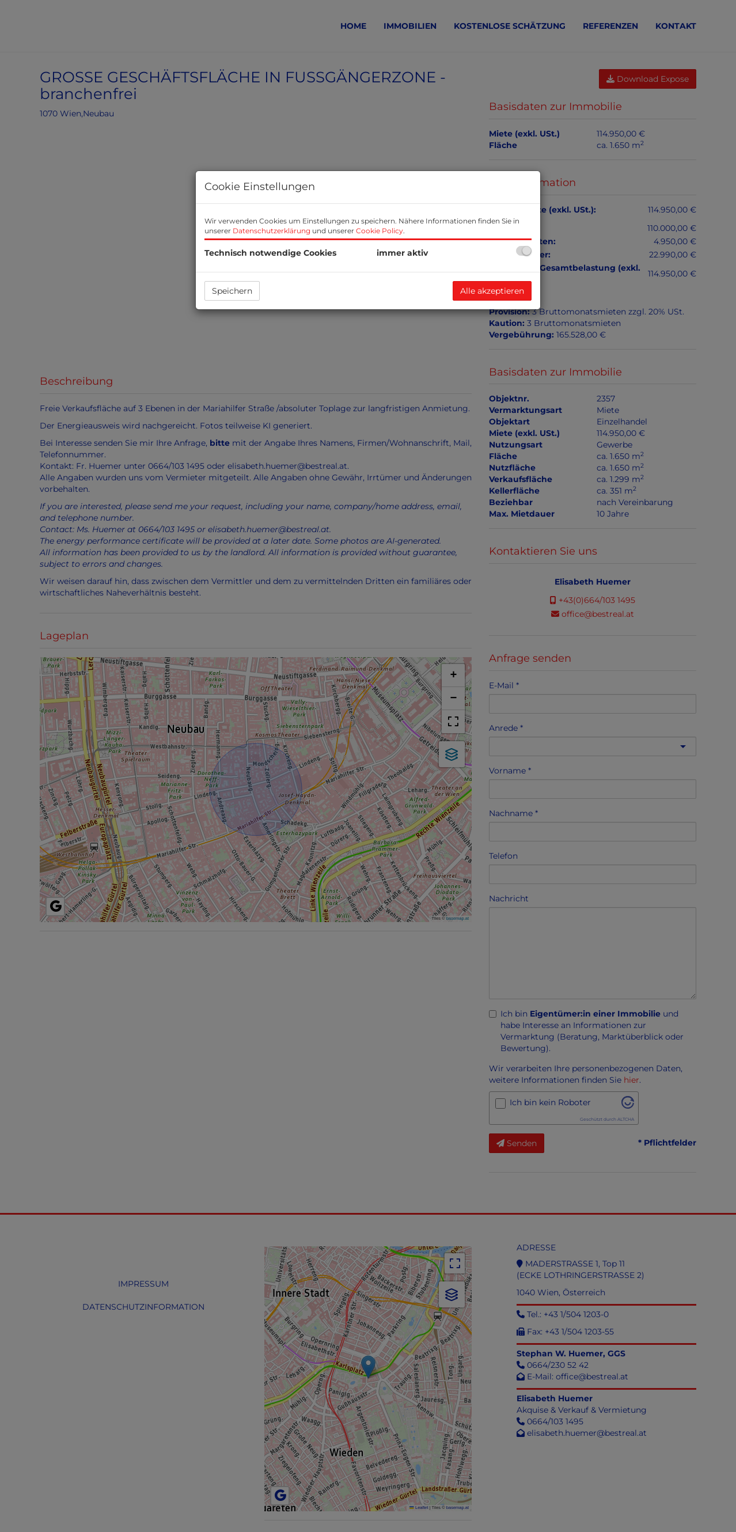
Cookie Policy (379, 230)
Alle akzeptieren (492, 291)
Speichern (232, 291)
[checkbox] (524, 251)
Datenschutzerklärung (271, 230)
